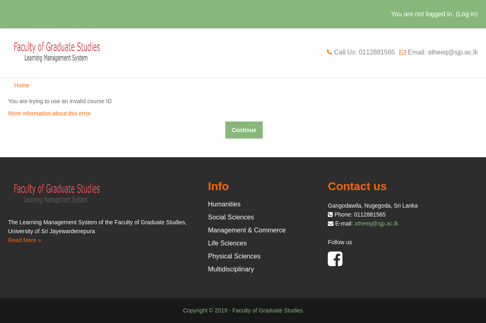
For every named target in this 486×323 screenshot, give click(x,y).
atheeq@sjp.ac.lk (377, 223)
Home (21, 85)
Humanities (224, 204)
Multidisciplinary (231, 269)
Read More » (24, 240)
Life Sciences (227, 243)
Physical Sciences (234, 256)
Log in (467, 14)
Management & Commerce (246, 230)
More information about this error (49, 113)
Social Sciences (231, 217)
